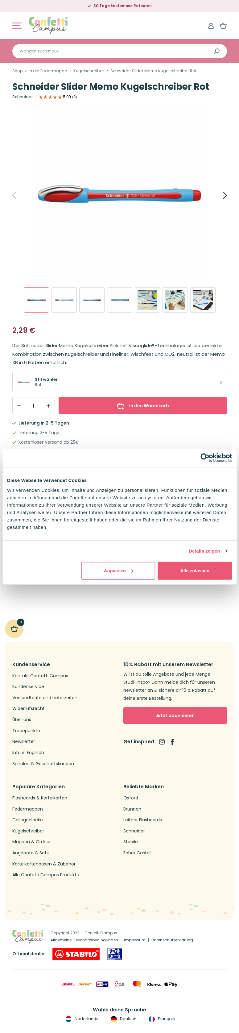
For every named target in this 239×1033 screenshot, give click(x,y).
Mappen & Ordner (31, 842)
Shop (17, 71)
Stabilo (130, 842)
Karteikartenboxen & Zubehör (44, 864)
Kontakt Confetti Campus (40, 676)
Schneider (22, 97)
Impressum (135, 940)
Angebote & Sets (30, 853)
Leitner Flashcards (142, 820)
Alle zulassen (194, 570)
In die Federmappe (48, 71)
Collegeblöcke (27, 820)
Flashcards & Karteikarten (39, 798)
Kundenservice (28, 687)
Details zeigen (204, 551)
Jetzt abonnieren (175, 715)
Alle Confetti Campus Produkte (45, 875)
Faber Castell (137, 853)
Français (161, 1019)
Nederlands (81, 1019)
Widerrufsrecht (28, 708)
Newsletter (23, 742)
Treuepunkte (26, 731)
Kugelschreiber (88, 71)
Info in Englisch (28, 753)
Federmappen (27, 809)
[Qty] (33, 405)
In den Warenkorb (143, 406)
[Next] (218, 195)
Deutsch (122, 1019)
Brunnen (132, 809)
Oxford (130, 798)
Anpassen (119, 570)
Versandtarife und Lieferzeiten (44, 698)
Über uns (21, 720)
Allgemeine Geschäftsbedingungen (84, 940)
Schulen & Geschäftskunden (43, 764)
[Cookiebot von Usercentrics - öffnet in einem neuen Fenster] (205, 458)
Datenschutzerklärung (172, 940)
